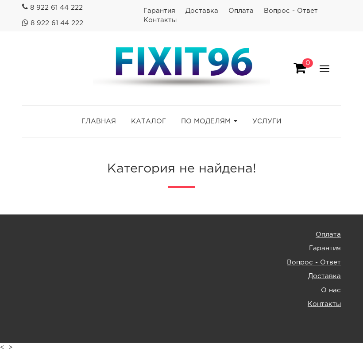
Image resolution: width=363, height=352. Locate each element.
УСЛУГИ (267, 121)
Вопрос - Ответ (291, 11)
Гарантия (159, 11)
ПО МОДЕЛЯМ (206, 121)
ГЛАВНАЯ (98, 121)
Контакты (160, 20)
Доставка (201, 11)
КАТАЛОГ (148, 121)
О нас (331, 290)
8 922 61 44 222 (56, 8)
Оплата (241, 11)
